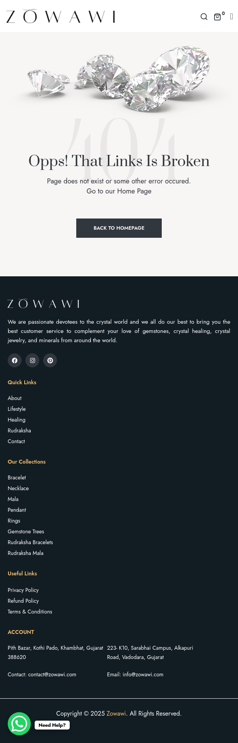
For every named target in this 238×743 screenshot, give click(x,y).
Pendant (17, 510)
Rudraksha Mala (26, 553)
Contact (16, 441)
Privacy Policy (23, 590)
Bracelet (17, 477)
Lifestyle (17, 409)
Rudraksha (19, 430)
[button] (231, 16)
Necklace (18, 488)
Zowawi (116, 713)
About (15, 398)
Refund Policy (23, 601)
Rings (14, 520)
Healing (16, 420)
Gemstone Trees (26, 531)
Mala (13, 499)
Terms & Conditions (30, 611)
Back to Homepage (119, 228)
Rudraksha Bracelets (30, 542)
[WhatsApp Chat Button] (19, 723)
